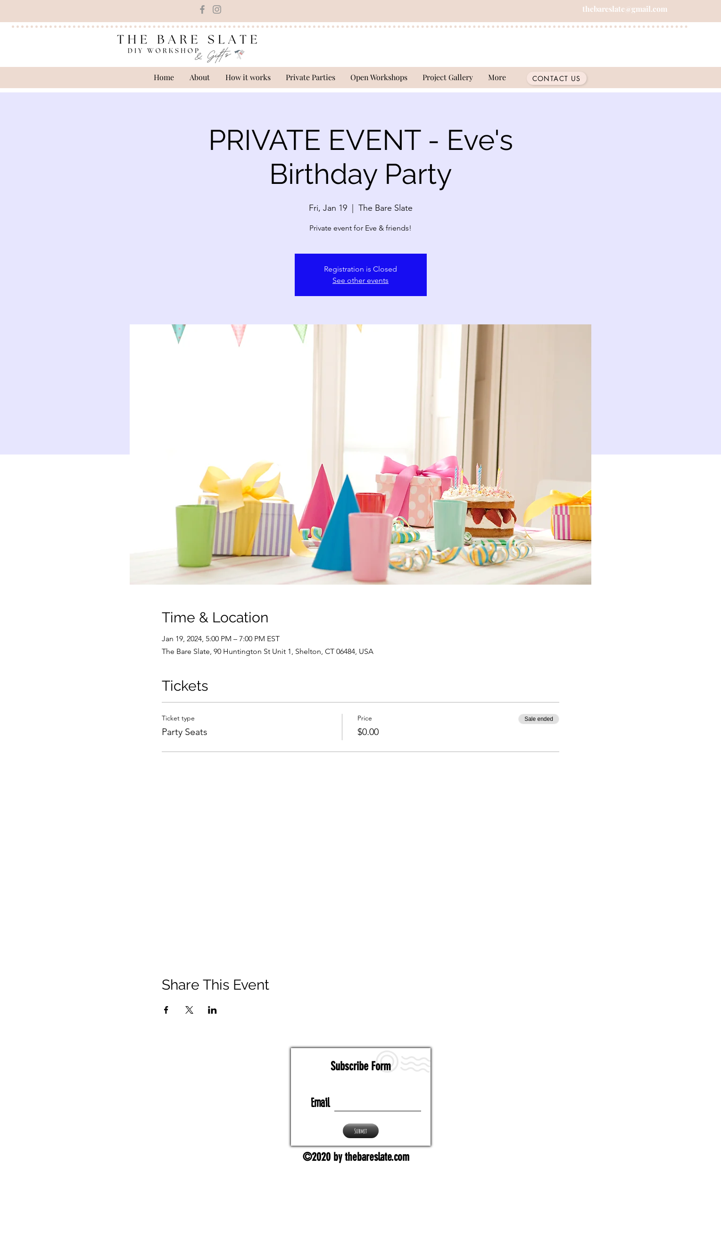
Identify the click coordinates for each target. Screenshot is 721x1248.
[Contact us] (557, 78)
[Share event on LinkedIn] (212, 1010)
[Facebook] (202, 9)
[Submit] (361, 1131)
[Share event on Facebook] (166, 1010)
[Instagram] (217, 9)
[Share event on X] (189, 1010)
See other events (360, 280)
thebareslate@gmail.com (624, 9)
